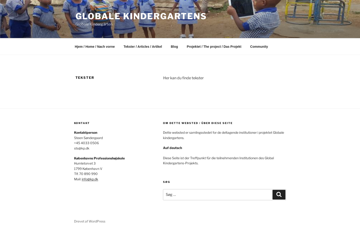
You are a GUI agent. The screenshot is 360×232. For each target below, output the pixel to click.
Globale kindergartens (141, 16)
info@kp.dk (90, 179)
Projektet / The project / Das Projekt (214, 46)
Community (259, 46)
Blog (174, 46)
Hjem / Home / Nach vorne (95, 46)
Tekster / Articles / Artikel (143, 46)
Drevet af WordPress (89, 221)
